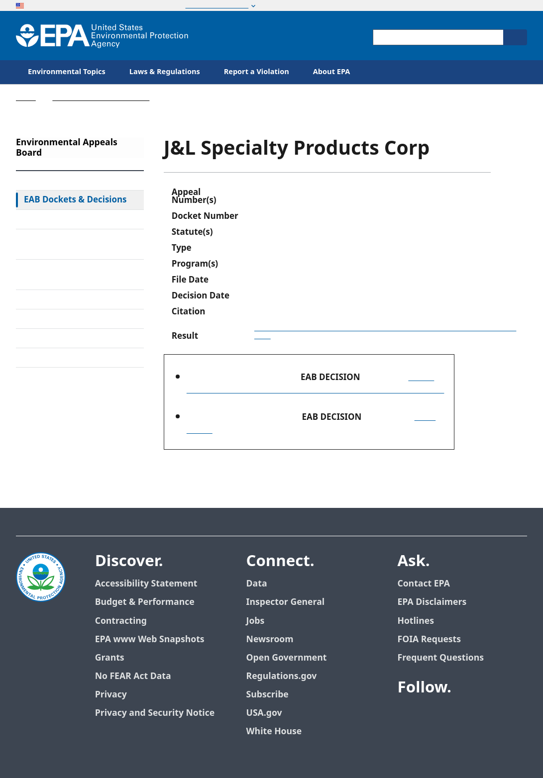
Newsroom (270, 639)
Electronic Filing (55, 299)
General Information (64, 358)
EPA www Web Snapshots (150, 639)
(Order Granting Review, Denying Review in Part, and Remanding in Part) (315, 384)
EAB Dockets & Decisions (75, 200)
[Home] (102, 35)
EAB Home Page (56, 181)
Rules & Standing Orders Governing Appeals (72, 244)
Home (26, 98)
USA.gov (264, 713)
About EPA (331, 72)
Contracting (121, 621)
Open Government (286, 658)
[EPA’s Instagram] (503, 715)
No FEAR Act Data (133, 676)
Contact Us (41, 389)
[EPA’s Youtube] (455, 715)
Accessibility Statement (146, 584)
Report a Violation (256, 72)
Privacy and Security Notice (155, 713)
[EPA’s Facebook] (408, 715)
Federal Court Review (65, 219)
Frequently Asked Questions (79, 338)
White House (274, 731)
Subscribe (267, 694)
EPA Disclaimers (432, 602)
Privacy (111, 694)
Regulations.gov (281, 676)
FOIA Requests (429, 639)
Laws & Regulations (164, 72)
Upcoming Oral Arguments (77, 319)
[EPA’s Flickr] (479, 715)
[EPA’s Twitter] (431, 715)
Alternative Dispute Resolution (62, 274)
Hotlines (416, 621)
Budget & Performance (145, 602)
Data (256, 584)
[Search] (515, 37)
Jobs (255, 621)
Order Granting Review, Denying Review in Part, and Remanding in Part (385, 332)
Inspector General (285, 602)
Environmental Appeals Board (100, 98)
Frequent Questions (441, 658)
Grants (109, 658)
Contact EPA (424, 584)
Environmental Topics (67, 72)
